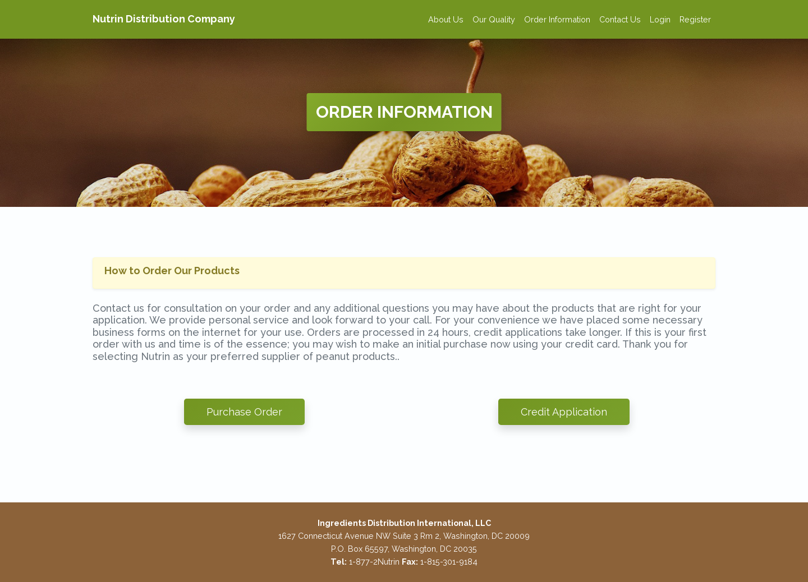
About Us (445, 19)
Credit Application (564, 412)
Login (660, 19)
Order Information (557, 19)
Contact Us (620, 19)
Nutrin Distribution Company (164, 19)
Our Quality (493, 19)
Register (695, 19)
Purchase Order (244, 412)
